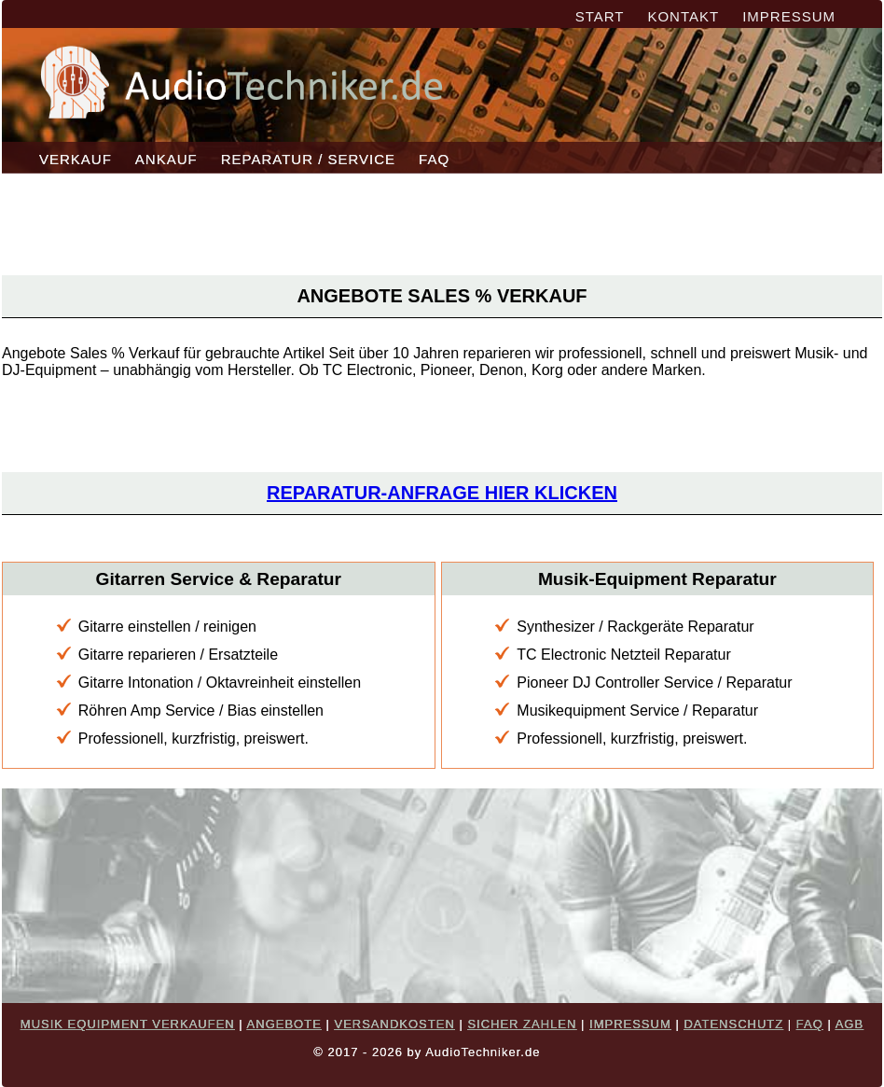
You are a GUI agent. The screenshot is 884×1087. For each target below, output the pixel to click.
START (600, 16)
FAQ (434, 159)
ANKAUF (166, 159)
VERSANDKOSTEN (394, 1024)
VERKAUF (75, 159)
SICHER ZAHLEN (521, 1024)
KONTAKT (683, 16)
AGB (849, 1024)
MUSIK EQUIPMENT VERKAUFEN (128, 1024)
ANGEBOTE (284, 1024)
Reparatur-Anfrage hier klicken (442, 492)
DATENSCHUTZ (733, 1024)
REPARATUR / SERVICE (308, 159)
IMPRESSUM (789, 16)
